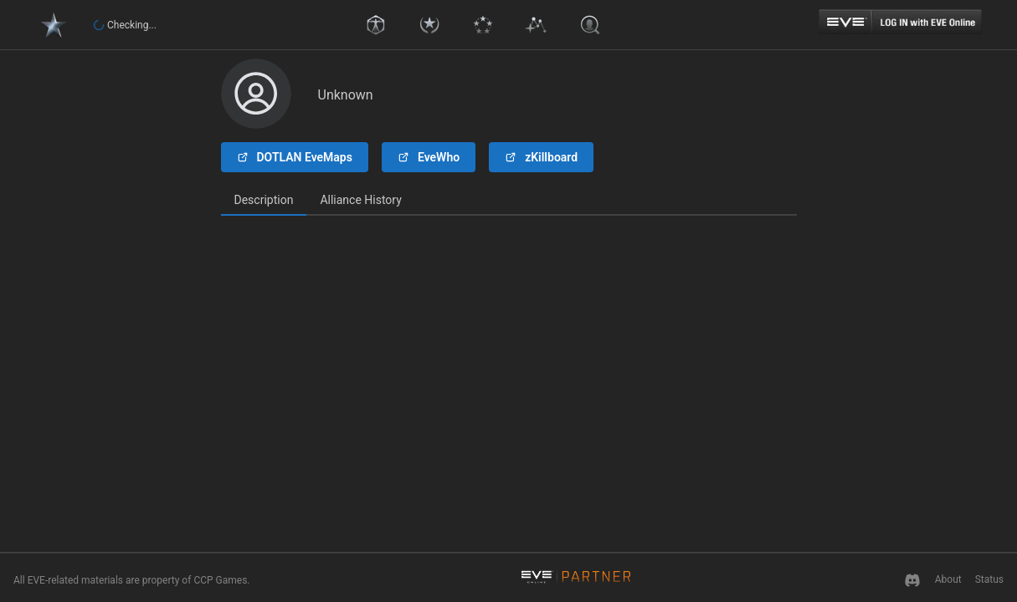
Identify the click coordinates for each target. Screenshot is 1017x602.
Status (989, 579)
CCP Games (220, 580)
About (948, 579)
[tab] (264, 201)
